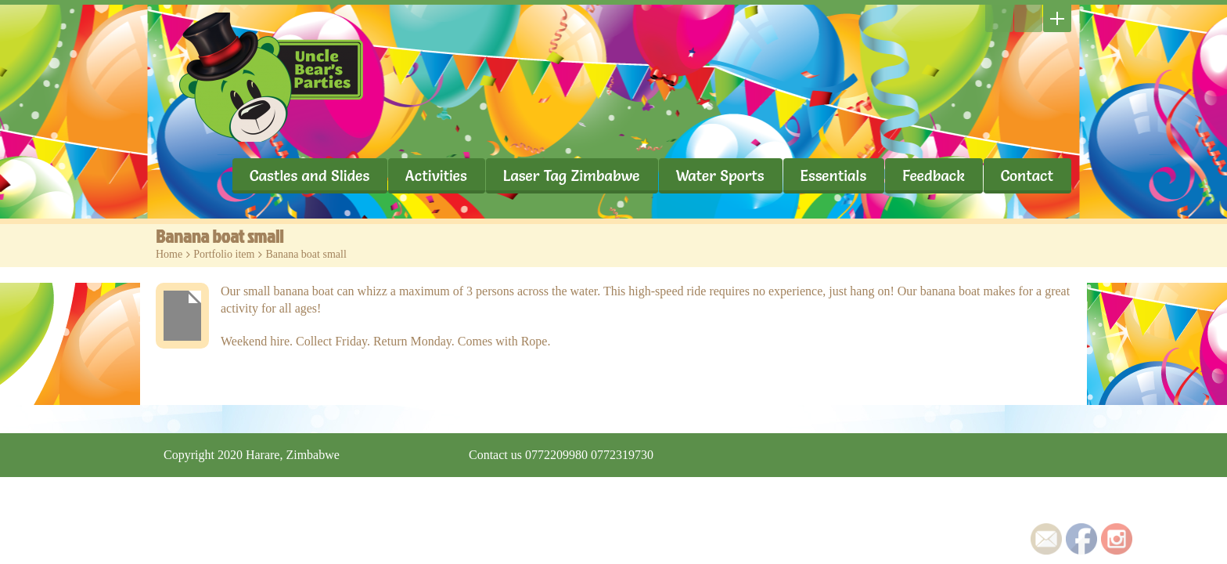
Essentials (834, 175)
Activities (436, 175)
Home (169, 254)
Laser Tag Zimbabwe (571, 175)
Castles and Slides (309, 175)
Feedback (933, 175)
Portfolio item (223, 254)
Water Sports (720, 175)
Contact (1027, 175)
